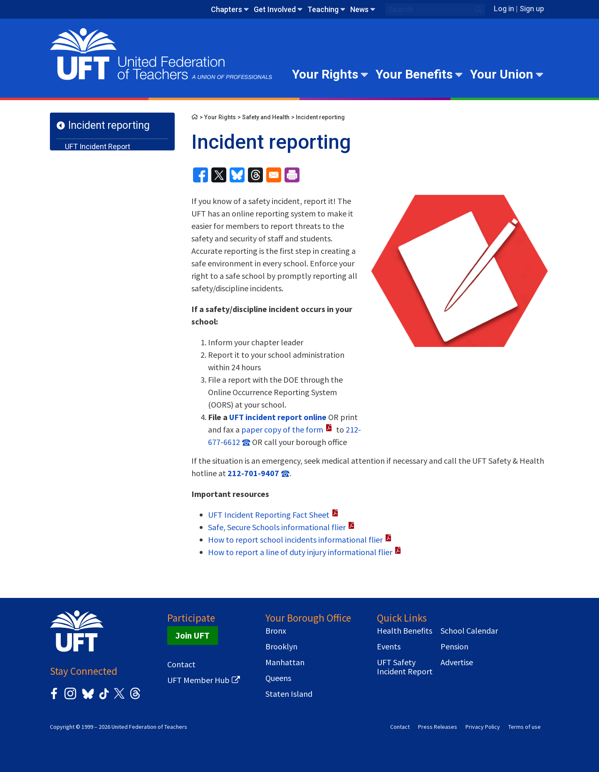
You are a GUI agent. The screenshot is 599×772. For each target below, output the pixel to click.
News (359, 9)
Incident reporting (109, 125)
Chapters (226, 9)
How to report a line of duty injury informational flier (300, 552)
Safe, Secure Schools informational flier (277, 527)
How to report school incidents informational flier (295, 539)
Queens (278, 678)
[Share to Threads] (255, 174)
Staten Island (288, 693)
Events (389, 646)
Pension (454, 646)
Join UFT (193, 635)
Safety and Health (266, 117)
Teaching (323, 9)
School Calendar (469, 630)
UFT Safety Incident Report (405, 667)
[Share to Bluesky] (237, 174)
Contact (181, 664)
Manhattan (284, 662)
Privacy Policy (482, 726)
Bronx (275, 630)
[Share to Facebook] (200, 174)
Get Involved (275, 9)
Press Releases (437, 726)
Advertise (457, 662)
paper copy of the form (282, 429)
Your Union (501, 74)
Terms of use (524, 726)
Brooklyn (281, 646)
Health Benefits (404, 630)
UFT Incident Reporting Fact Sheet (268, 514)
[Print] (292, 174)
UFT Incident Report (97, 146)
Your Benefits (414, 74)
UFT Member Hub (198, 680)
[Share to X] (218, 174)
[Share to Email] (273, 174)
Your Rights (325, 74)
